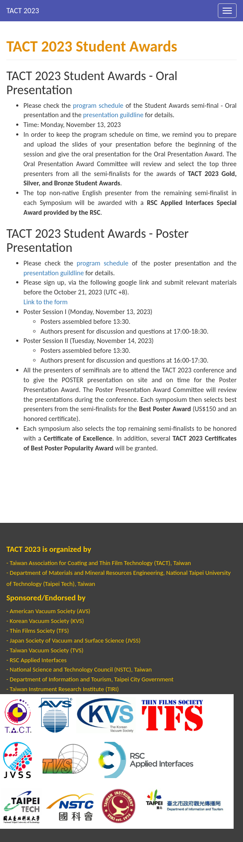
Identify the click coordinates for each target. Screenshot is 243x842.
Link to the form (45, 302)
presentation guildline (113, 115)
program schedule (98, 105)
